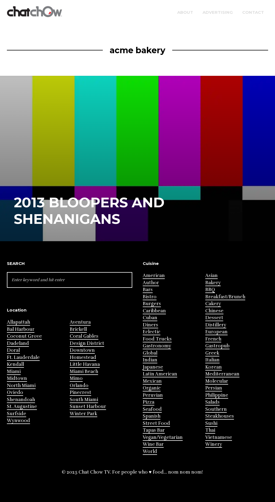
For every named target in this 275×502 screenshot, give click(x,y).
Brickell (78, 329)
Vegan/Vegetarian (163, 437)
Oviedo (15, 392)
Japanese (153, 367)
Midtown (17, 378)
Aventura (80, 322)
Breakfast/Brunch (225, 297)
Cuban (150, 318)
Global (150, 353)
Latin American (160, 374)
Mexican (152, 381)
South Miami (84, 399)
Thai (210, 430)
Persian (213, 388)
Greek (212, 353)
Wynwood (18, 420)
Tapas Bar (154, 430)
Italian (212, 360)
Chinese (214, 311)
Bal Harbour (20, 329)
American (154, 275)
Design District (87, 343)
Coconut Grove (24, 336)
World (150, 451)
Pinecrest (80, 392)
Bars (148, 289)
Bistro (150, 297)
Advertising (218, 12)
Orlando (79, 385)
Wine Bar (153, 444)
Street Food (156, 423)
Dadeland (18, 343)
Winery (213, 444)
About (185, 12)
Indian (150, 360)
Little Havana (85, 364)
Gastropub (217, 346)
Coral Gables (84, 336)
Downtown (82, 350)
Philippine (216, 395)
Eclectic (151, 332)
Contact (253, 12)
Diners (150, 325)
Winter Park (83, 414)
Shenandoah (21, 399)
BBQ (210, 289)
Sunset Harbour (88, 406)
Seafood (152, 409)
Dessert (214, 318)
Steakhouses (219, 416)
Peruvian (153, 395)
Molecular (216, 381)
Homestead (83, 357)
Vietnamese (218, 437)
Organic (152, 388)
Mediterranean (222, 374)
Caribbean (154, 311)
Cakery (213, 304)
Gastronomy (157, 346)
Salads (212, 402)
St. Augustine (22, 406)
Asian (211, 275)
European (216, 332)
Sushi (211, 423)
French (213, 339)
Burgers (152, 304)
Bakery (213, 283)
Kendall (15, 364)
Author (151, 283)
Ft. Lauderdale (23, 357)
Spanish (151, 416)
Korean (213, 367)
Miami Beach (84, 371)
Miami (14, 371)
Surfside (16, 414)
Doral (13, 350)
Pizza (148, 402)
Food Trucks (157, 339)
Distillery (215, 325)
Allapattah (18, 322)
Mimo (76, 378)
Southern (216, 409)
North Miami (21, 385)
